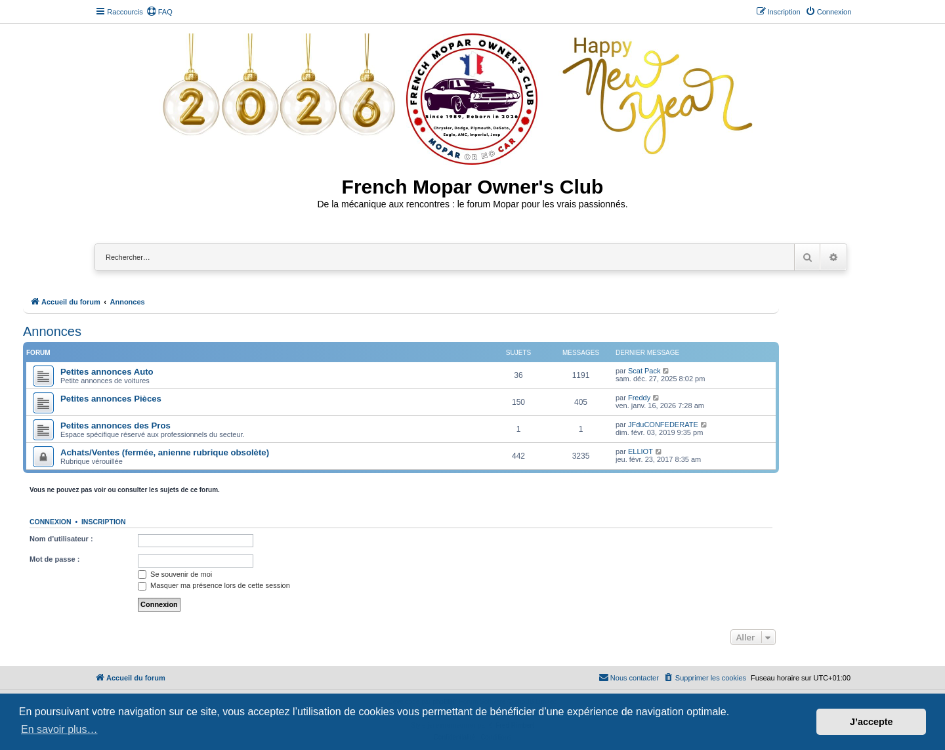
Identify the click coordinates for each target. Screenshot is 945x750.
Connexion (51, 522)
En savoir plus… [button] (59, 729)
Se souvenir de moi (175, 574)
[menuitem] (159, 12)
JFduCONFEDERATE (663, 424)
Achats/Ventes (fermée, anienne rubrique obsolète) (164, 452)
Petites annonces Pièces (110, 399)
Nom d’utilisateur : (61, 539)
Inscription (103, 522)
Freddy (639, 398)
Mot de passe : (54, 559)
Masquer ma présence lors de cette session (214, 585)
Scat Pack (644, 371)
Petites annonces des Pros (115, 425)
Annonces (52, 331)
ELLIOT (640, 451)
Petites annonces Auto (107, 372)
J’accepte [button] (871, 722)
